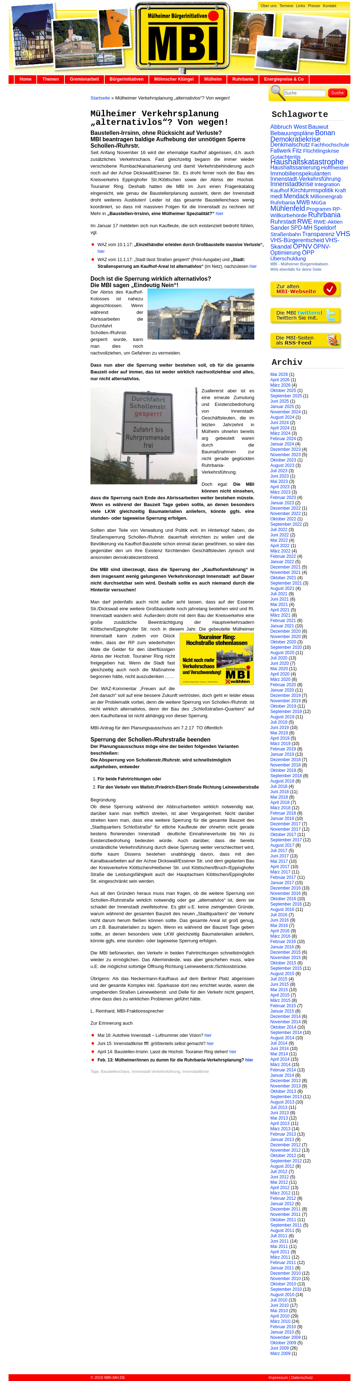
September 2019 (286, 711)
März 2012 (280, 1193)
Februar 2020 (283, 684)
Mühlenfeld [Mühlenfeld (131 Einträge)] (287, 208)
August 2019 (282, 716)
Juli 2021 (278, 593)
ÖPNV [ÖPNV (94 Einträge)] (302, 246)
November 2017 (285, 829)
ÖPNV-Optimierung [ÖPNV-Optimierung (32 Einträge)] (300, 250)
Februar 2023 (283, 497)
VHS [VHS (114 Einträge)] (343, 234)
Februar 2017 (283, 877)
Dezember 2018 (285, 759)
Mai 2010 (279, 1310)
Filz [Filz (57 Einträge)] (297, 150)
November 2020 (285, 636)
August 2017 (282, 845)
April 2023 (280, 486)
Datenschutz (302, 1377)
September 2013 (286, 1096)
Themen (50, 79)
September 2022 (286, 524)
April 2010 (280, 1316)
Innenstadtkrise (195, 1071)
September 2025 (286, 395)
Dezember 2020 (285, 631)
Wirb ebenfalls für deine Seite (296, 269)
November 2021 (285, 572)
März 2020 (280, 679)
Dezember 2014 (285, 1016)
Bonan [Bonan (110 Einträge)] (325, 133)
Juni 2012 (279, 1176)
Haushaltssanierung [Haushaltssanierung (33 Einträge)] (295, 167)
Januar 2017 (282, 882)
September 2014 (286, 1032)
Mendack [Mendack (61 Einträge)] (296, 196)
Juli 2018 (278, 786)
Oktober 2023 (283, 460)
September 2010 (286, 1289)
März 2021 (280, 615)
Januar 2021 (282, 625)
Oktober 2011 (283, 1219)
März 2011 (280, 1257)
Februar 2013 (283, 1134)
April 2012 (280, 1187)
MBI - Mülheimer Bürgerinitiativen (299, 264)
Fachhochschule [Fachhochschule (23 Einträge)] (330, 145)
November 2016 (285, 893)
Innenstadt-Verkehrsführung (156, 1071)
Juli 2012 (278, 1171)
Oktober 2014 (283, 1027)
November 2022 (285, 513)
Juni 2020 (279, 663)
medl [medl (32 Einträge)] (276, 196)
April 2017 (280, 866)
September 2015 (286, 968)
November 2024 (285, 411)
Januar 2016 (282, 946)
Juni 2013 (279, 1112)
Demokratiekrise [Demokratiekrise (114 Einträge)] (295, 139)
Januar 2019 (282, 754)
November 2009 (285, 1337)
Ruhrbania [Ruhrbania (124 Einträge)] (324, 215)
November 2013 (285, 1086)
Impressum (278, 1377)
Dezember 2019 (285, 695)
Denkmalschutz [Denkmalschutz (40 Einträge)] (290, 144)
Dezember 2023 (285, 449)
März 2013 (280, 1128)
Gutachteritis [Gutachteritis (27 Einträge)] (285, 157)
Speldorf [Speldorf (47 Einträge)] (325, 227)
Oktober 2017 (283, 834)
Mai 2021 (279, 604)
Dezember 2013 (285, 1080)
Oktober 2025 (283, 390)
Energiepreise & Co (284, 79)
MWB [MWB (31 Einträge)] (303, 202)
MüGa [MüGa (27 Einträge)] (318, 202)
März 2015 (280, 1000)
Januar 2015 (282, 1011)
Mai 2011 (279, 1246)
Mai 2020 (279, 668)
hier (218, 213)
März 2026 (280, 385)
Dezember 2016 (285, 888)
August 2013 (282, 1102)
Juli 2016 (278, 914)
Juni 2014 (279, 1048)
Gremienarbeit (84, 79)
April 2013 (280, 1123)
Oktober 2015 (283, 962)
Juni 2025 (279, 401)
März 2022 (280, 551)
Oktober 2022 (283, 518)
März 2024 (280, 433)
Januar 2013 (282, 1139)
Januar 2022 (282, 561)
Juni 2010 (279, 1305)
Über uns (269, 6)
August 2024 (282, 417)
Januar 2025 (282, 406)
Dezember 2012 (285, 1144)
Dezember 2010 (285, 1273)
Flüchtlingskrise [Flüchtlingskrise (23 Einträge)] (321, 151)
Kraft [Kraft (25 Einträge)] (340, 190)
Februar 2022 (283, 556)
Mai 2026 (279, 374)
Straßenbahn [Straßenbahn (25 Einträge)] (285, 234)
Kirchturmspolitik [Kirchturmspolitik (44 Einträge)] (312, 190)
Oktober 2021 (283, 577)
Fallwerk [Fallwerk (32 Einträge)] (280, 151)
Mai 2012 (279, 1182)
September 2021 (286, 583)
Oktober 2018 (283, 770)
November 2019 (285, 700)
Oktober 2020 (283, 641)
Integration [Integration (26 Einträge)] (327, 184)
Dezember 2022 (285, 508)
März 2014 (280, 1064)
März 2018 (280, 807)
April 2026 (280, 379)
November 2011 (285, 1214)
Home (25, 79)
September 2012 (286, 1160)
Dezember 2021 (285, 567)
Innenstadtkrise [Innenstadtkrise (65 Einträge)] (291, 184)
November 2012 (285, 1150)
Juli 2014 (278, 1043)
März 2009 (280, 1353)
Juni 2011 (279, 1241)
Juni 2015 (279, 984)
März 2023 (280, 492)
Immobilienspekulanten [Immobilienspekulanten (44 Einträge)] (300, 173)
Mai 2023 (279, 481)
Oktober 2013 (283, 1091)
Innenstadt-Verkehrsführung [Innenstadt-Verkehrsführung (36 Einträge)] (305, 178)
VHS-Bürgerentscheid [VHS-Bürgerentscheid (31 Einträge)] (297, 240)
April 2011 (280, 1251)
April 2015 (280, 995)
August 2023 (282, 465)
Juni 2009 (279, 1348)
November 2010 (285, 1278)
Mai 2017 (279, 861)
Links (300, 6)
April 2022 (280, 545)
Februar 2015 (283, 1005)
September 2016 (286, 904)
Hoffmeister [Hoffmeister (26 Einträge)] (334, 167)
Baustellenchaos (115, 1071)
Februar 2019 (283, 748)
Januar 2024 (282, 444)
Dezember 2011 (285, 1209)
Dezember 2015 (285, 952)
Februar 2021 (283, 620)
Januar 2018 (282, 818)
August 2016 (282, 909)
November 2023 (285, 454)
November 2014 (285, 1021)
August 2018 (282, 781)
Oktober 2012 (283, 1155)
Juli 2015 (278, 979)
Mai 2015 (279, 989)
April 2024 (280, 427)
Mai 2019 (279, 732)
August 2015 (282, 973)
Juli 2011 (278, 1235)
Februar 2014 (283, 1069)
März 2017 (280, 872)
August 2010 (282, 1294)
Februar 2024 (283, 438)
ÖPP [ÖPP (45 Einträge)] (308, 252)
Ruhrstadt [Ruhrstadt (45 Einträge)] (283, 221)
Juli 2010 (278, 1300)
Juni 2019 (279, 727)
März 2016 (280, 936)
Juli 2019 (278, 722)
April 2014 (280, 1059)
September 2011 (286, 1225)
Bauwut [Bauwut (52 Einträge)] (318, 126)
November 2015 (285, 957)
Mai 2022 (279, 540)
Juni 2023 (279, 476)
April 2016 (280, 930)
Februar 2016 (283, 941)
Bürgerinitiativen (127, 79)
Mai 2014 (279, 1053)
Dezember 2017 (285, 823)
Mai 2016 (279, 925)
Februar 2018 (283, 813)
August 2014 (282, 1037)
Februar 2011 (283, 1262)
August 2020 (282, 652)
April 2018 (280, 802)
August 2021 (282, 588)
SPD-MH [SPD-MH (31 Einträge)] (301, 228)
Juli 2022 (278, 529)
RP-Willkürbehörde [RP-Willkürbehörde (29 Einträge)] (306, 212)
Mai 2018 (279, 797)
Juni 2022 (279, 534)
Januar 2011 (282, 1267)
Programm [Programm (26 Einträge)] (318, 209)
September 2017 (286, 839)
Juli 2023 (278, 470)
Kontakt (329, 6)
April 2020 (280, 674)
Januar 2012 (282, 1203)
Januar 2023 (282, 502)
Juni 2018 (279, 791)
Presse (314, 6)
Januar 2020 (282, 690)
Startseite (100, 98)
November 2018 (285, 765)
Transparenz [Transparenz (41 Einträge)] (318, 234)
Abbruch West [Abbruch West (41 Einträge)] (288, 126)
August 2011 (282, 1230)
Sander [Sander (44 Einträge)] (280, 227)
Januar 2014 (282, 1075)
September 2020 (286, 647)
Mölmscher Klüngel (174, 79)
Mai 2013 (279, 1118)
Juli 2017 (278, 850)
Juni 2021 (279, 599)
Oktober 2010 (283, 1283)
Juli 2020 (278, 658)
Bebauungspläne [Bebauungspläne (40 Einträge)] (292, 133)
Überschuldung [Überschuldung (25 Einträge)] (288, 258)
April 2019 (280, 738)
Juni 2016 (279, 920)
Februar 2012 (283, 1198)
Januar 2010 (282, 1332)
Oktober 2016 (283, 898)
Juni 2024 (279, 422)
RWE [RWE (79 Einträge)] (305, 221)
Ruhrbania (242, 79)
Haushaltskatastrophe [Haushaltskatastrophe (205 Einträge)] (307, 162)
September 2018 (286, 775)
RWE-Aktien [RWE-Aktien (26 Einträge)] (328, 222)
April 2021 (280, 609)
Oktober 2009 (283, 1342)
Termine (286, 6)
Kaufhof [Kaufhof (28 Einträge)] (279, 190)
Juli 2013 (278, 1107)
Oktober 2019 (283, 706)
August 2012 (282, 1166)
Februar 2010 (283, 1326)
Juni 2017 (279, 855)
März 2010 (280, 1321)
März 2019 (280, 743)
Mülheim (213, 79)
